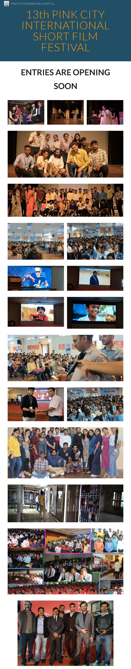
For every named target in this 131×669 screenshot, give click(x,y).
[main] (65, 31)
